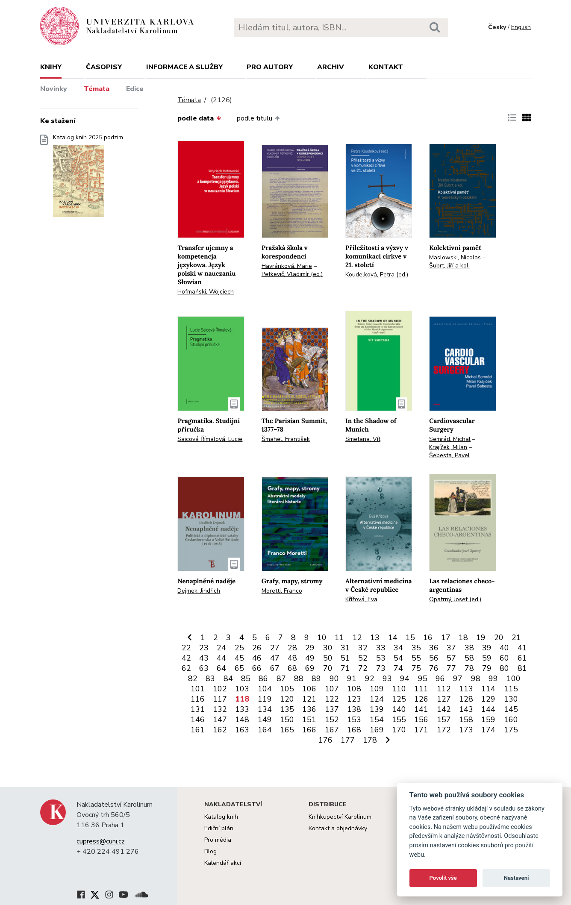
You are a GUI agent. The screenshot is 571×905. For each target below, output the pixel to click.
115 (511, 689)
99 (493, 678)
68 (292, 668)
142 (444, 709)
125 (399, 699)
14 (392, 637)
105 (287, 689)
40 (504, 648)
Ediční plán (218, 828)
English (521, 27)
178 (370, 740)
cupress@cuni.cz (101, 841)
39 (487, 648)
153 (354, 719)
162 (220, 730)
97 (457, 678)
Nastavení (516, 878)
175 (511, 730)
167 (332, 730)
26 (257, 648)
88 (298, 678)
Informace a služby (184, 67)
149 (265, 719)
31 (345, 648)
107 (332, 689)
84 (228, 678)
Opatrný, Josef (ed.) (455, 599)
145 (511, 709)
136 (309, 709)
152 (332, 719)
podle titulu (258, 118)
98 (475, 678)
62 (186, 668)
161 (198, 730)
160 (511, 719)
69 (310, 668)
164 (265, 730)
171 (421, 730)
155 (399, 719)
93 (387, 678)
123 (354, 699)
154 (377, 719)
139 (377, 709)
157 (444, 719)
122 (332, 699)
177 (348, 740)
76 (434, 668)
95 (422, 678)
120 (287, 699)
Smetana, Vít (362, 439)
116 (198, 699)
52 (363, 658)
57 (451, 658)
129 (488, 699)
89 (316, 678)
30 (328, 648)
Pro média (217, 840)
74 (398, 668)
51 (345, 658)
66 (257, 668)
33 (381, 648)
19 (481, 637)
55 (416, 658)
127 (444, 699)
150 (287, 719)
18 (463, 637)
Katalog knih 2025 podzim (88, 178)
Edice (135, 89)
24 (221, 648)
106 (309, 689)
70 (328, 668)
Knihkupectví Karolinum (340, 817)
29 (310, 648)
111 (421, 689)
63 (204, 668)
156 (421, 719)
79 (487, 668)
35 (416, 648)
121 (309, 699)
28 (292, 648)
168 (354, 730)
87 (281, 678)
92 (369, 678)
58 (469, 658)
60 (504, 658)
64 (221, 668)
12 (357, 637)
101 (198, 689)
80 (504, 668)
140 (399, 709)
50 (328, 658)
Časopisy (104, 67)
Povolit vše (443, 878)
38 (469, 648)
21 (516, 637)
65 (239, 668)
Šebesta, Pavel (449, 455)
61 (522, 658)
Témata (96, 89)
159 (488, 719)
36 (434, 648)
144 (488, 709)
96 (440, 678)
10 (322, 637)
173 (466, 730)
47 (275, 658)
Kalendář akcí (222, 863)
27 (275, 648)
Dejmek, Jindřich (198, 591)
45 (239, 658)
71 (345, 668)
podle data (199, 118)
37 (451, 648)
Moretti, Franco (282, 591)
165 (287, 730)
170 (399, 730)
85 (245, 678)
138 (354, 709)
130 (511, 699)
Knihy (51, 67)
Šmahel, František (286, 439)
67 (275, 668)
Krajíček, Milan (448, 447)
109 (377, 689)
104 (265, 689)
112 (444, 689)
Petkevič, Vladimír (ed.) (292, 274)
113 (466, 689)
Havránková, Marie (287, 266)
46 (257, 658)
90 (334, 678)
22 (186, 648)
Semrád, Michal (450, 439)
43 (204, 658)
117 (220, 699)
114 (488, 689)
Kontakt (385, 67)
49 (310, 658)
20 (498, 637)
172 (444, 730)
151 (309, 719)
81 (522, 668)
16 (428, 637)
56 (434, 658)
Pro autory (270, 67)
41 (522, 648)
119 (265, 699)
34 (398, 648)
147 (220, 719)
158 (466, 719)
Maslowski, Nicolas (455, 257)
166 (309, 730)
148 (242, 719)
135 (287, 709)
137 (332, 709)
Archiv (330, 67)
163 (242, 730)
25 (239, 648)
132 (220, 709)
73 (381, 668)
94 (404, 678)
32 (363, 648)
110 (399, 689)
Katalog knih (221, 817)
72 (363, 668)
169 (377, 730)
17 (445, 637)
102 (220, 689)
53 (381, 658)
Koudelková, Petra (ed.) (376, 274)
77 (451, 668)
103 (242, 689)
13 (375, 637)
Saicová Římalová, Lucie (209, 439)
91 (351, 678)
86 (263, 678)
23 (204, 648)
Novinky (53, 89)
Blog (210, 851)
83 (210, 678)
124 (377, 699)
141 (421, 709)
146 (198, 719)
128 (466, 699)
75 (416, 668)
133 (242, 709)
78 (469, 668)
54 (398, 658)
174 (488, 730)
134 (265, 709)
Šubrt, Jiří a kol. (449, 266)
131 (198, 709)
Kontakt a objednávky (338, 828)
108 (354, 689)
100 (513, 678)
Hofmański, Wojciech (205, 292)
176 (325, 740)
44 (221, 658)
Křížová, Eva (361, 599)
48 (292, 658)
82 (192, 678)
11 (339, 637)
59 (487, 658)
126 (421, 699)
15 (410, 637)
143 (466, 709)
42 (186, 658)
